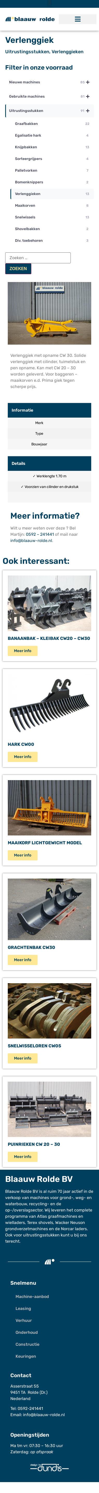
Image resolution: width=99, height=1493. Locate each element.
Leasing (23, 1308)
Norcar (67, 1228)
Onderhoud (27, 1332)
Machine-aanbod (32, 1296)
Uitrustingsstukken (27, 52)
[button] (77, 19)
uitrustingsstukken (41, 1235)
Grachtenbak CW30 (31, 947)
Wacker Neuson (70, 1222)
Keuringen (26, 1356)
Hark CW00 (21, 744)
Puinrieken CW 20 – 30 (34, 1144)
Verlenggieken (67, 52)
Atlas (42, 1216)
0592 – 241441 (40, 534)
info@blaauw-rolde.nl (31, 540)
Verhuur (24, 1320)
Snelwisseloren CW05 (34, 1045)
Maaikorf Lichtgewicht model (45, 842)
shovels (45, 1222)
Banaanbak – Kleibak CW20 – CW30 (49, 638)
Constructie (27, 1344)
